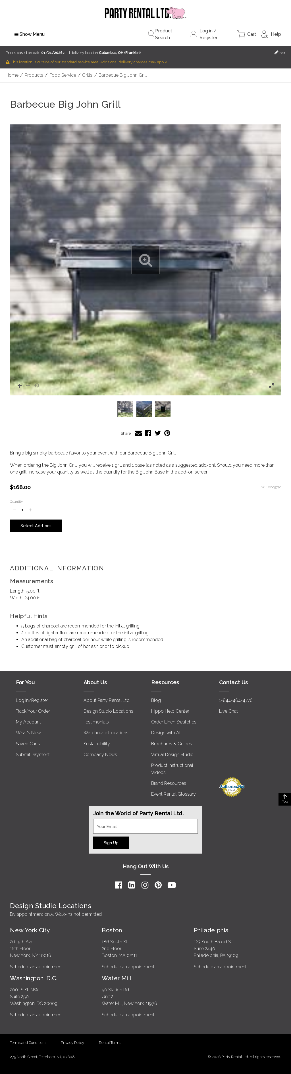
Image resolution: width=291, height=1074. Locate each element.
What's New (28, 732)
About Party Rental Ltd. (107, 700)
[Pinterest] (158, 885)
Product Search (160, 34)
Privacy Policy (72, 1042)
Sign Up (111, 842)
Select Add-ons (35, 525)
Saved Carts (28, 743)
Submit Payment (33, 754)
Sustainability (97, 743)
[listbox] (145, 409)
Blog (156, 700)
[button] (145, 259)
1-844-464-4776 (236, 700)
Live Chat (228, 711)
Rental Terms (110, 1042)
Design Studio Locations (108, 711)
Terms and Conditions (28, 1042)
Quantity (16, 502)
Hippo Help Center (170, 711)
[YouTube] (172, 885)
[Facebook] (118, 885)
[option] (125, 409)
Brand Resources (168, 783)
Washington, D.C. (33, 977)
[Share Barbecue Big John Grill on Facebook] (148, 433)
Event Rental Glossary (173, 794)
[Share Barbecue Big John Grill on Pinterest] (167, 433)
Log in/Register (32, 700)
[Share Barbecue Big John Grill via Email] (138, 433)
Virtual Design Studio (172, 754)
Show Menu (29, 34)
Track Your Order (33, 711)
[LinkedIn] (131, 885)
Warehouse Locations (106, 732)
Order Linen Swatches (173, 722)
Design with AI (165, 732)
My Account (28, 722)
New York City (30, 929)
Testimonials (96, 722)
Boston (112, 929)
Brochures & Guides (171, 743)
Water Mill (117, 977)
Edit (280, 52)
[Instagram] (145, 885)
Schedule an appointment (36, 966)
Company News (100, 754)
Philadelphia (211, 929)
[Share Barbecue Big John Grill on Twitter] (158, 433)
